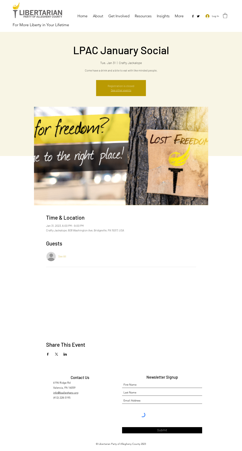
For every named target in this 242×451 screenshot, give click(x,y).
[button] (99, 16)
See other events (121, 90)
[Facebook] (193, 16)
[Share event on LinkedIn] (65, 354)
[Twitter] (198, 16)
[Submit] (162, 430)
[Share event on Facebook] (47, 354)
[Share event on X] (56, 354)
